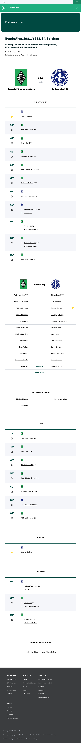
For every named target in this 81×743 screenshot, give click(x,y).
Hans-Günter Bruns (28, 169)
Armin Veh (24, 340)
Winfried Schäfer (27, 156)
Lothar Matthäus (22, 328)
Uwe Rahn (24, 143)
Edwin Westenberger (59, 321)
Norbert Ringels (22, 315)
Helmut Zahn (56, 328)
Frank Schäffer (22, 321)
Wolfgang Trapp (57, 315)
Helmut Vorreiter (30, 209)
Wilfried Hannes (27, 130)
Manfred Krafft (56, 366)
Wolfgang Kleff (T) (21, 295)
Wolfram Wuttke (27, 183)
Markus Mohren (30, 243)
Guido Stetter (56, 347)
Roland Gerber (26, 116)
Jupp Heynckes (22, 366)
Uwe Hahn (28, 213)
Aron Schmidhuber (29, 55)
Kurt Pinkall (23, 347)
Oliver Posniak (56, 340)
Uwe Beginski (56, 301)
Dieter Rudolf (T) (57, 295)
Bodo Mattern (56, 360)
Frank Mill (28, 226)
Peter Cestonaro (30, 196)
